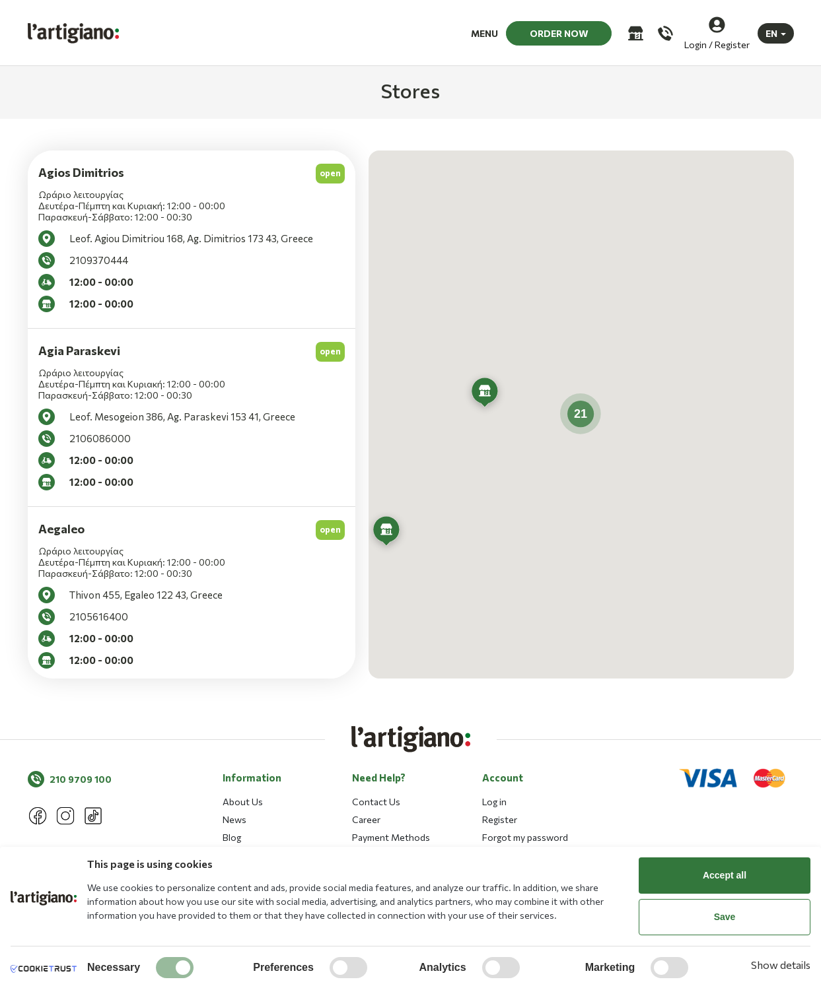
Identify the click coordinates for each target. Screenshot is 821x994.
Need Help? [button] (379, 777)
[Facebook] (38, 816)
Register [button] (499, 819)
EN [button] (771, 32)
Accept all (724, 875)
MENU (484, 32)
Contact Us (376, 801)
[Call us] (664, 32)
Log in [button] (494, 801)
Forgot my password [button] (525, 837)
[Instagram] (65, 816)
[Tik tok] (93, 816)
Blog (232, 837)
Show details (780, 964)
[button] (386, 533)
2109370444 (98, 260)
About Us (243, 801)
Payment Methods (391, 837)
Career (366, 819)
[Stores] (634, 32)
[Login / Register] (717, 33)
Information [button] (252, 777)
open (330, 173)
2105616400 (98, 616)
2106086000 (100, 438)
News (234, 819)
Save (725, 916)
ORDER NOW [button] (559, 32)
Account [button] (502, 777)
